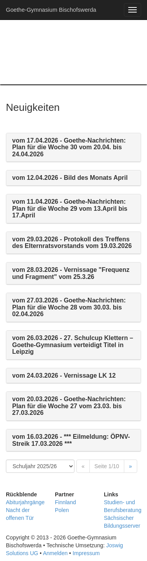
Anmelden (55, 553)
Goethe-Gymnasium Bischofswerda (51, 10)
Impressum (86, 553)
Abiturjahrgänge (25, 502)
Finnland (65, 502)
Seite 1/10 (106, 466)
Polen (62, 510)
